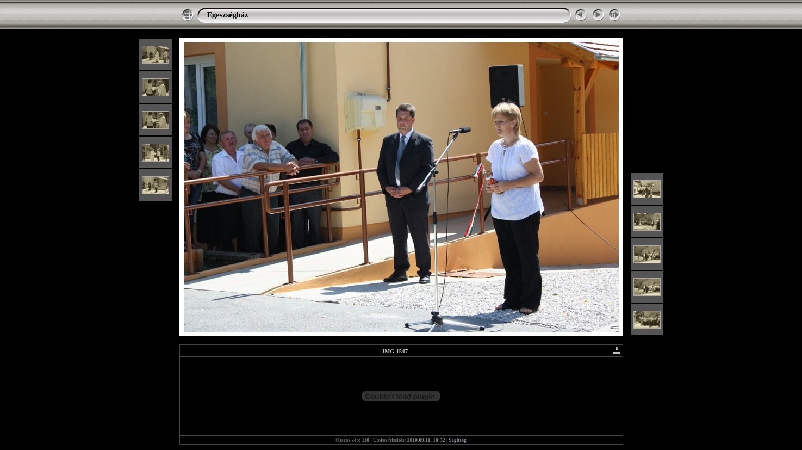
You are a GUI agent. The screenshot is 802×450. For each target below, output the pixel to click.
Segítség (458, 440)
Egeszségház (227, 14)
